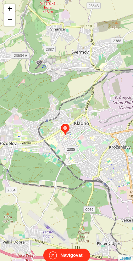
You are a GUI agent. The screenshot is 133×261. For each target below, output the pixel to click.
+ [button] (9, 9)
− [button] (9, 20)
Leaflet (125, 252)
